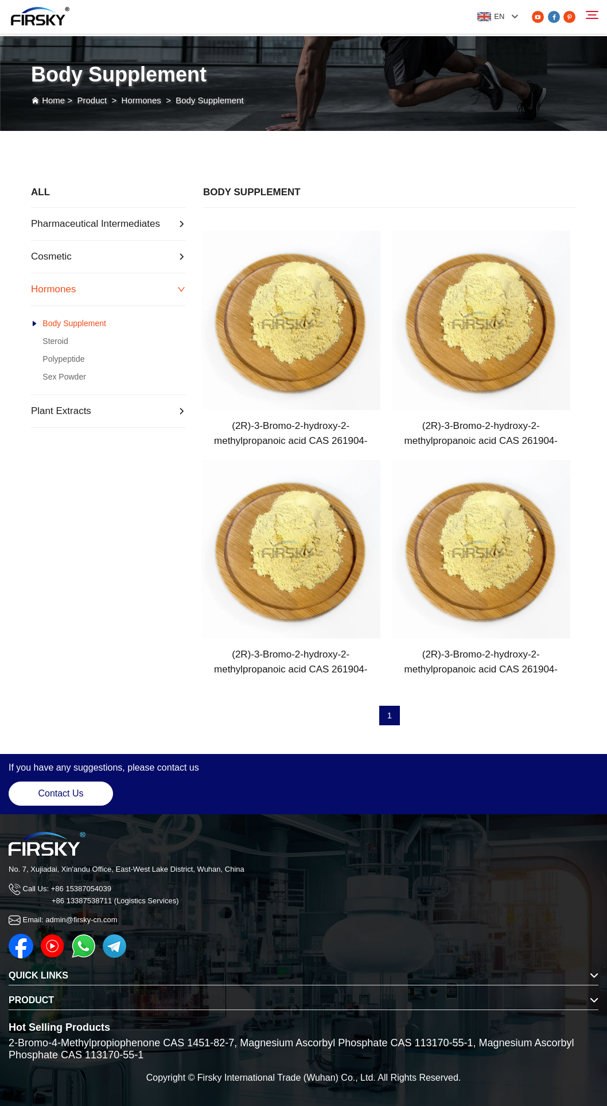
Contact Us (60, 793)
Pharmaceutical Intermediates (95, 223)
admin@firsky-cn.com (81, 919)
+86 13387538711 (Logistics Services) (115, 900)
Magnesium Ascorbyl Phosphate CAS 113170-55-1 (356, 1043)
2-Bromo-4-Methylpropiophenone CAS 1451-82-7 (121, 1043)
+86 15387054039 (81, 888)
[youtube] (538, 17)
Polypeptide (63, 358)
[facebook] (554, 17)
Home (53, 100)
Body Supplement (209, 100)
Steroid (55, 341)
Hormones (141, 100)
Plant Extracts (61, 410)
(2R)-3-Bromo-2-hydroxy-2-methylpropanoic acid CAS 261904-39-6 (290, 434)
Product (92, 100)
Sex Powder (63, 376)
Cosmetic (51, 256)
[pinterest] (569, 17)
